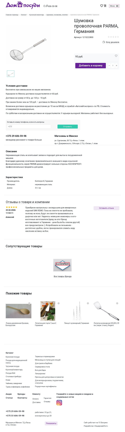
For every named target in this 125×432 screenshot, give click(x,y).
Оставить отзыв (106, 208)
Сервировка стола (42, 367)
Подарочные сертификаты (45, 386)
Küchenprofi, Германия (44, 181)
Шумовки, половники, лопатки (57, 15)
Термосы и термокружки (45, 356)
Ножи (8, 380)
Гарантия (47, 398)
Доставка (36, 402)
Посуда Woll (10, 373)
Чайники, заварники (14, 383)
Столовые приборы (13, 377)
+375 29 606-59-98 (16, 136)
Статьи (9, 398)
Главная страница (12, 15)
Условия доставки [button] (16, 85)
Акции (9, 394)
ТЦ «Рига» (26, 423)
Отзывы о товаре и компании (28, 202)
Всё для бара (40, 370)
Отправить (67, 127)
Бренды (21, 394)
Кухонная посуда (13, 357)
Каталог (24, 15)
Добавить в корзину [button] (90, 65)
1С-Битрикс (103, 423)
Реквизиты (51, 423)
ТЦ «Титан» (11, 425)
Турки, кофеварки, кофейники (18, 387)
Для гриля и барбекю (43, 363)
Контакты (22, 398)
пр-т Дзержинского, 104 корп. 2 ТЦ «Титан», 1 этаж (76, 143)
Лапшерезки (40, 374)
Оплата (35, 399)
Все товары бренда (62, 276)
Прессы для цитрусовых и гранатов (49, 377)
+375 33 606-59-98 (15, 415)
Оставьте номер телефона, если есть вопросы (25, 122)
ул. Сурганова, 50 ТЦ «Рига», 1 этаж (69, 140)
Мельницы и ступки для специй (47, 360)
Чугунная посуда (12, 366)
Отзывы (47, 402)
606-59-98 (52, 6)
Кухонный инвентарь (36, 15)
